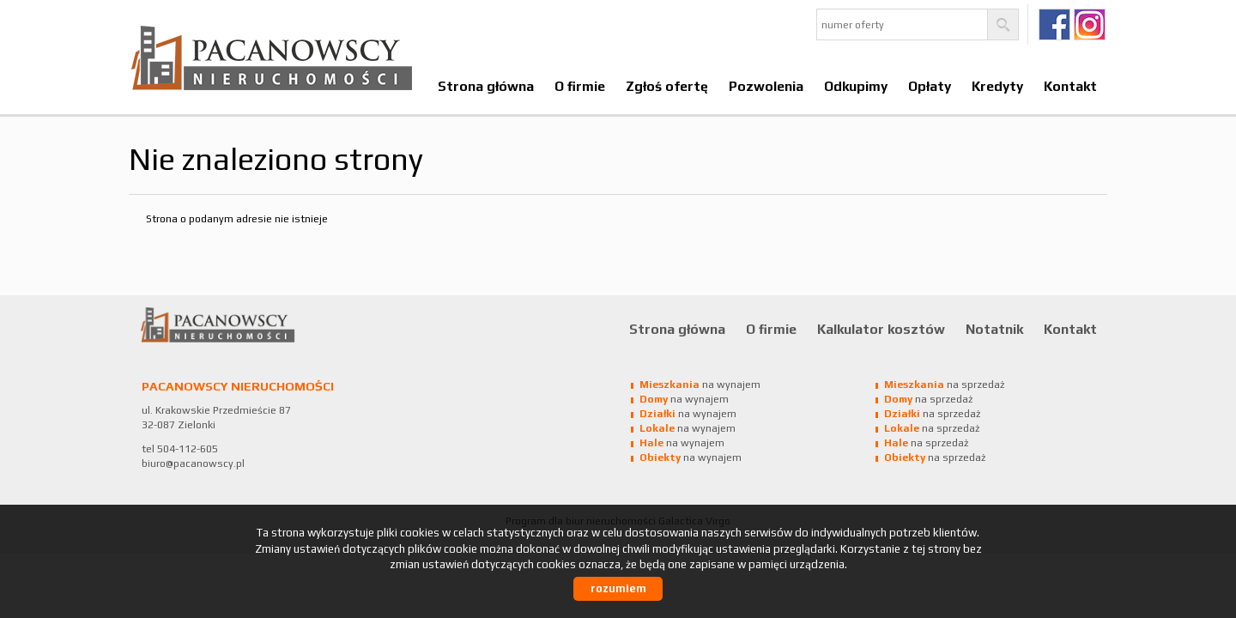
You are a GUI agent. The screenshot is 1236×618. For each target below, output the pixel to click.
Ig (1090, 24)
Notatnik (994, 328)
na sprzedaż (944, 385)
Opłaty (929, 86)
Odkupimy (856, 86)
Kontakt (1070, 86)
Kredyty (997, 86)
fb (1054, 24)
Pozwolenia (766, 86)
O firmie (579, 86)
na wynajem (699, 385)
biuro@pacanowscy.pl (193, 463)
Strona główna (486, 86)
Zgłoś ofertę (667, 86)
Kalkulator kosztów (881, 328)
